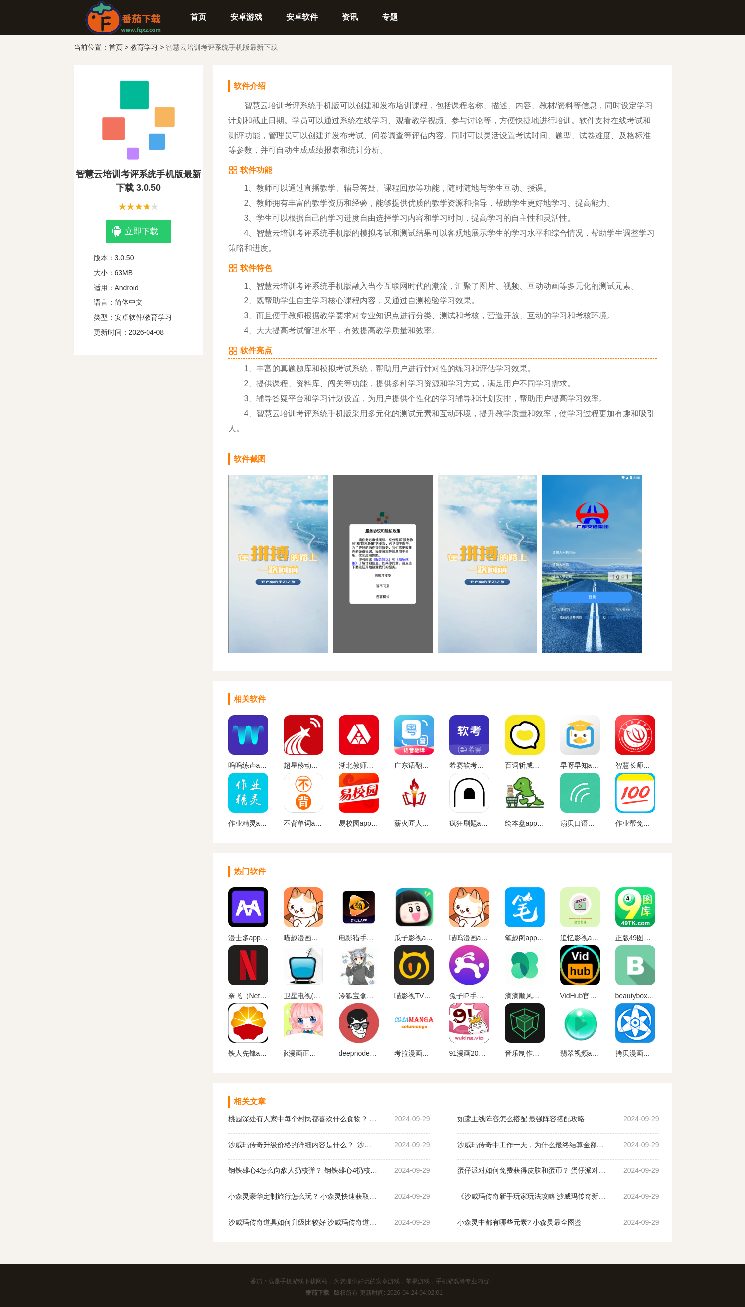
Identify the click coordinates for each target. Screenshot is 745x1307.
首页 (198, 17)
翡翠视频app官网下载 (580, 1053)
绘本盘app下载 (525, 823)
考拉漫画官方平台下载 (414, 1053)
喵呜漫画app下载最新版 (469, 938)
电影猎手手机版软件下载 (359, 938)
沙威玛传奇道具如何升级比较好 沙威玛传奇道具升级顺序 (303, 1222)
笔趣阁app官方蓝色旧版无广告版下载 (525, 938)
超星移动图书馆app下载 (303, 765)
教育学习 (144, 47)
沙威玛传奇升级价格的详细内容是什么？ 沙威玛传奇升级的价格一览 (303, 1145)
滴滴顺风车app (525, 996)
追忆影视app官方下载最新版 (580, 938)
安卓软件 (302, 17)
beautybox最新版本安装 (635, 996)
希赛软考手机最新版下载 (469, 765)
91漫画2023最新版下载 (469, 1053)
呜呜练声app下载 (248, 765)
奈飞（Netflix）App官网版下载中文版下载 (248, 996)
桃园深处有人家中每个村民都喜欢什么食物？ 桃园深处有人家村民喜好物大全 (303, 1119)
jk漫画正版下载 (303, 1053)
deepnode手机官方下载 (359, 1053)
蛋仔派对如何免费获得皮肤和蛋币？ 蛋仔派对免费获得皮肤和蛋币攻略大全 (532, 1170)
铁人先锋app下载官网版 (248, 1053)
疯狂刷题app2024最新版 (469, 823)
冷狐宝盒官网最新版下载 (359, 996)
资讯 (350, 17)
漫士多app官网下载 (248, 938)
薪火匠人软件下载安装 (414, 823)
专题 (390, 17)
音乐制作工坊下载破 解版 (525, 1053)
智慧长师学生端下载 (635, 765)
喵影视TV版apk (414, 996)
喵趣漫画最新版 (303, 938)
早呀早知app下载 (580, 765)
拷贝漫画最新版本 (635, 1053)
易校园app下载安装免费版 (359, 823)
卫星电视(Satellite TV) (303, 996)
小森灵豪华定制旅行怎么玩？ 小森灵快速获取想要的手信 (303, 1196)
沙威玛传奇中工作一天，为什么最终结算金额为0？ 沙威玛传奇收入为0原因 (532, 1145)
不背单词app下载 (303, 823)
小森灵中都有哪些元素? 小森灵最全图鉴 (519, 1222)
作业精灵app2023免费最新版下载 (248, 823)
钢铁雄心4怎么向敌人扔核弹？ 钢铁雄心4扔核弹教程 (303, 1170)
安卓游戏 (246, 17)
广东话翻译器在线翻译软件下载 (414, 765)
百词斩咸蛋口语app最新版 (525, 765)
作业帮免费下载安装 (635, 823)
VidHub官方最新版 (580, 996)
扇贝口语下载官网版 (580, 823)
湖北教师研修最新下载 (359, 765)
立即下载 (135, 231)
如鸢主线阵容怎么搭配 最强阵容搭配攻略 (521, 1119)
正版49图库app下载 (635, 938)
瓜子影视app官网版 (414, 938)
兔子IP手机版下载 (469, 996)
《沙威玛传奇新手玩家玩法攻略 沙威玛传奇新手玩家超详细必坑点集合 (532, 1196)
